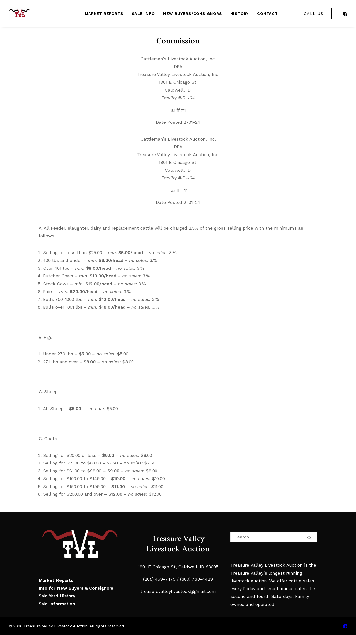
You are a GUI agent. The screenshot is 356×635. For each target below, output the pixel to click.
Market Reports (104, 13)
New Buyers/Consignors (192, 13)
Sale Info (143, 13)
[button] (345, 13)
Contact (267, 13)
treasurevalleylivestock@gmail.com (178, 591)
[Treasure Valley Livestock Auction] (19, 13)
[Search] (273, 537)
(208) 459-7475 (159, 579)
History (239, 13)
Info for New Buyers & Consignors (76, 588)
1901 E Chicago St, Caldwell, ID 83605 (178, 566)
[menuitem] (104, 13)
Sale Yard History (57, 595)
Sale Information (57, 603)
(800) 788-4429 (196, 579)
